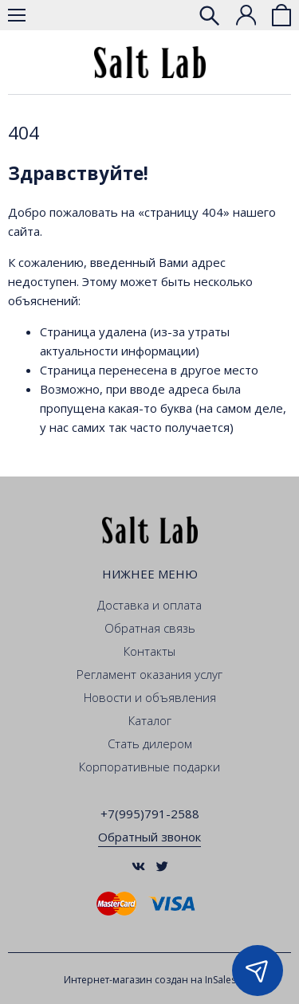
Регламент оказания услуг (149, 674)
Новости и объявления (150, 697)
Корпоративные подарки (149, 767)
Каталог (149, 720)
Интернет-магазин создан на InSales (150, 979)
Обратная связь (149, 628)
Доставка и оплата (149, 605)
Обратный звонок (149, 837)
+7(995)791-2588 (149, 814)
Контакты (149, 651)
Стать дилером (150, 743)
